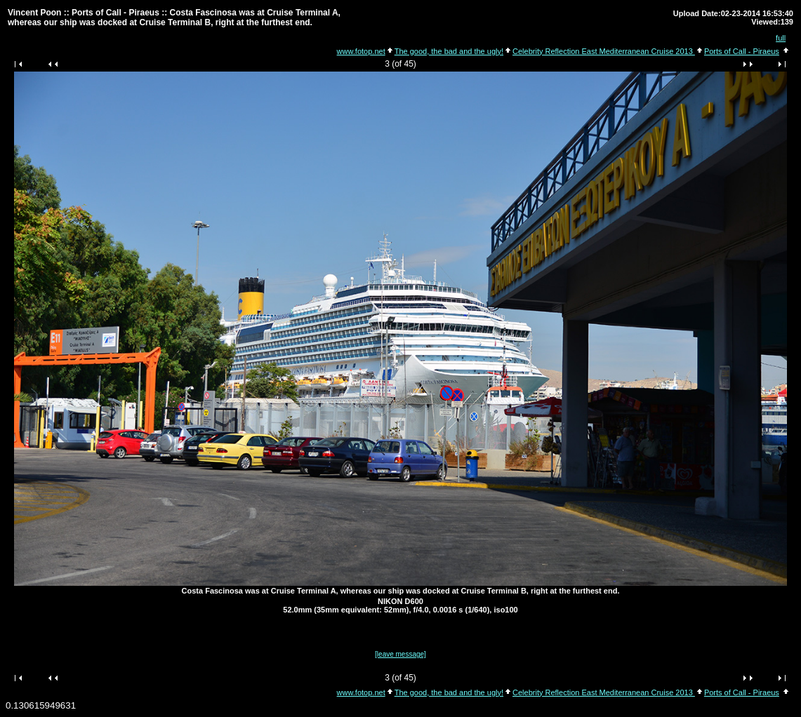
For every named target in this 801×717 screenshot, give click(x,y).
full (781, 38)
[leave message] (400, 654)
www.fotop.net (361, 51)
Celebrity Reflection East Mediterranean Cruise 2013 (603, 51)
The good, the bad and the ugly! (449, 51)
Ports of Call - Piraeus (741, 51)
